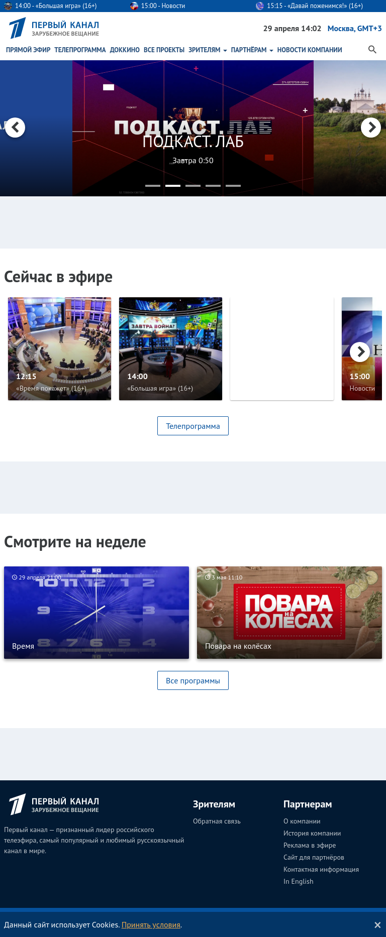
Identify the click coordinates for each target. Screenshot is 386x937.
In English (298, 881)
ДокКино (125, 50)
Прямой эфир (28, 50)
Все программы (193, 680)
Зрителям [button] (207, 50)
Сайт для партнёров (313, 857)
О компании (302, 821)
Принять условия (151, 924)
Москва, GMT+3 (355, 28)
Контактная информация (321, 869)
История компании (312, 833)
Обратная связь (217, 821)
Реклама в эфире (309, 845)
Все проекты (164, 50)
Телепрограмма (80, 50)
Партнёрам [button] (252, 50)
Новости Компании (309, 50)
